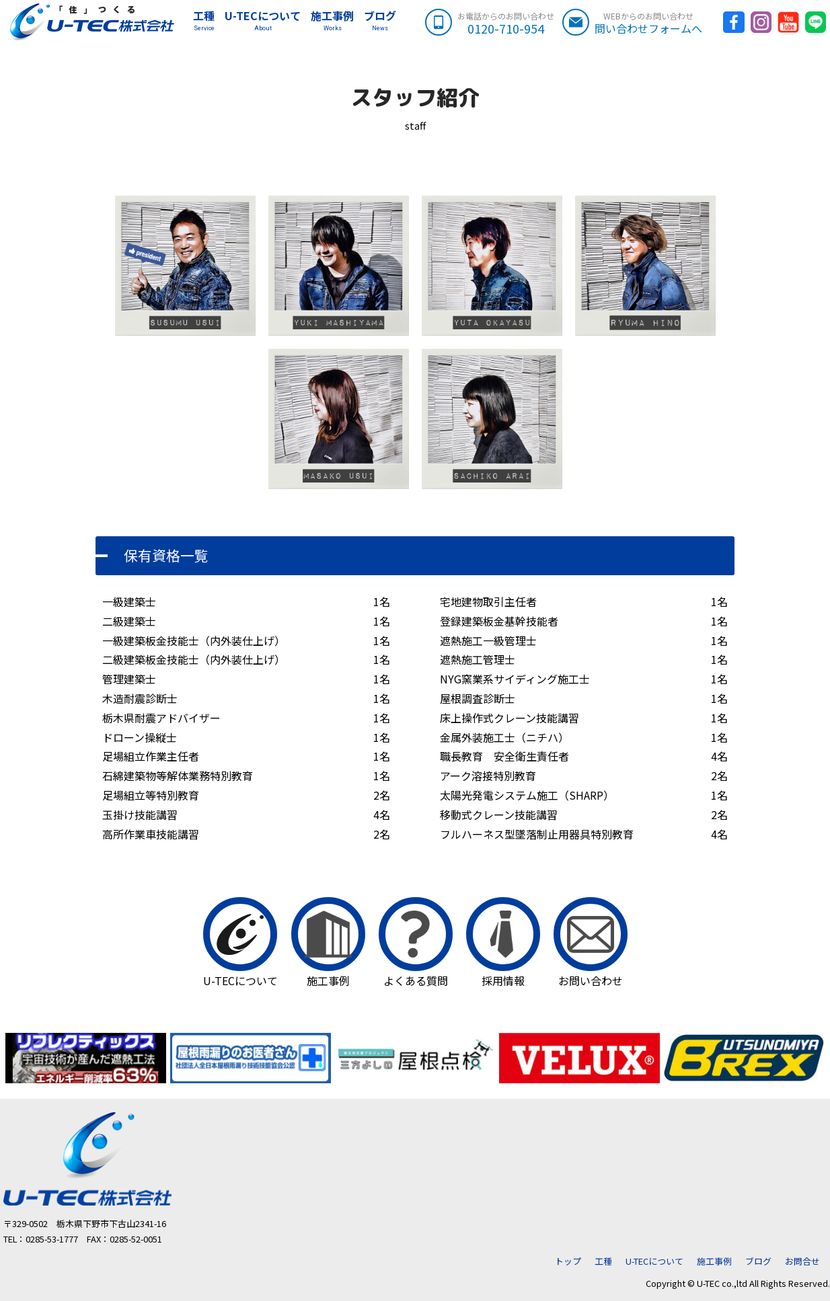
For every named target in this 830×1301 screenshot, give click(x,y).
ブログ (374, 22)
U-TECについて (257, 22)
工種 (198, 22)
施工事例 (326, 22)
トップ (568, 1261)
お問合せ (802, 1261)
